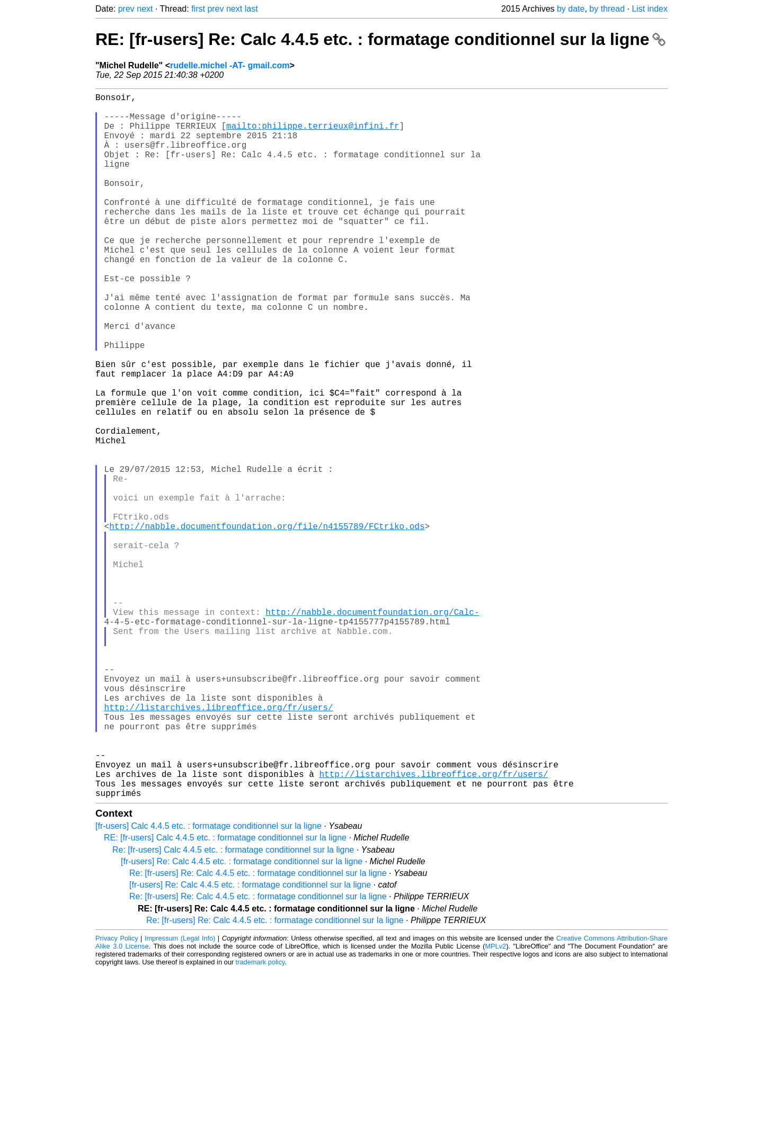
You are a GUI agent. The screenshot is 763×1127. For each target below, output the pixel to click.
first (198, 8)
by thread (607, 8)
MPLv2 (495, 1103)
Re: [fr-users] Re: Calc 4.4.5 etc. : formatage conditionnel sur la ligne (258, 1029)
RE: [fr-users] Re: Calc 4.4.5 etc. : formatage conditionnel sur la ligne (380, 39)
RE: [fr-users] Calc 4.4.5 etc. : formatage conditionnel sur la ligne (225, 994)
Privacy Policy (116, 1095)
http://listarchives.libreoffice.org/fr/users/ (218, 845)
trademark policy (260, 1119)
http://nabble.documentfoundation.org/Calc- (372, 728)
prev (126, 8)
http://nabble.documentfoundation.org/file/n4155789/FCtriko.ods (266, 623)
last (251, 8)
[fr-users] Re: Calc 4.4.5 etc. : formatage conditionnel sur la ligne (241, 1018)
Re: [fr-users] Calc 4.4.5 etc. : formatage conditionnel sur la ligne (233, 1006)
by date (570, 8)
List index (650, 8)
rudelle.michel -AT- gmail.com (230, 65)
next (145, 8)
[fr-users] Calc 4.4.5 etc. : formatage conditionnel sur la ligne (208, 982)
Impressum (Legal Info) (180, 1095)
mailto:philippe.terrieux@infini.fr (312, 134)
